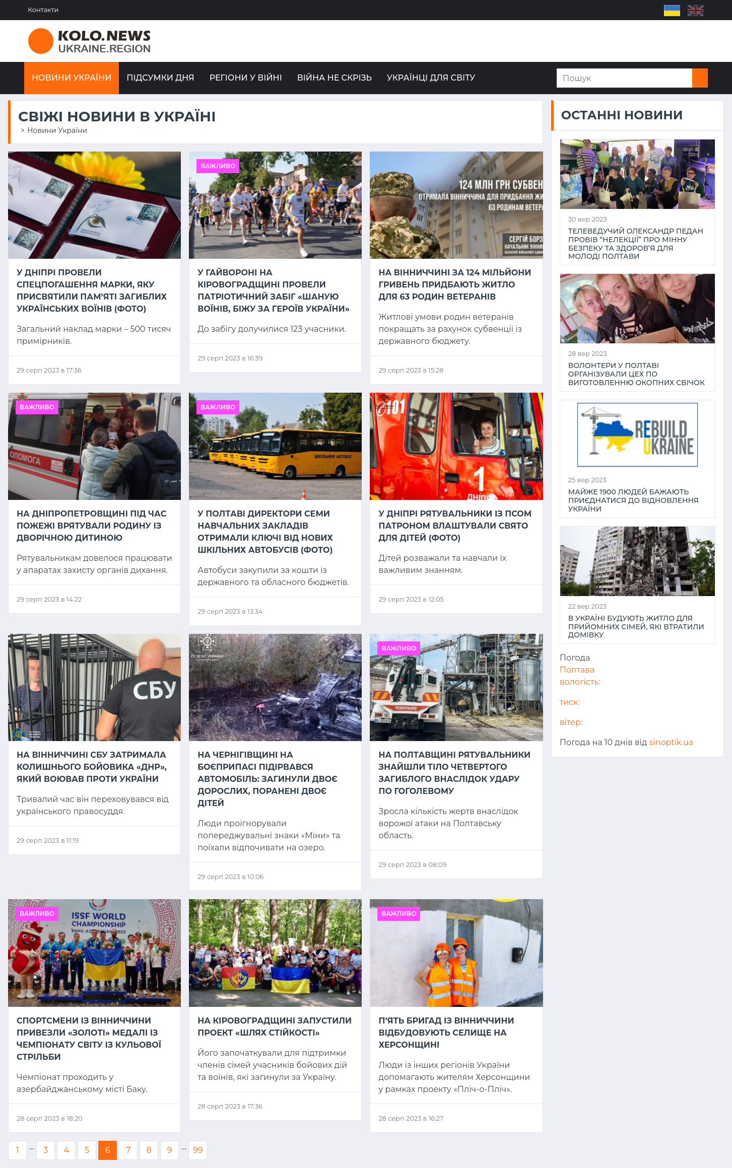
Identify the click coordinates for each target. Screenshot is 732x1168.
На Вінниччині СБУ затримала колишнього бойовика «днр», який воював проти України (92, 767)
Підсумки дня (160, 78)
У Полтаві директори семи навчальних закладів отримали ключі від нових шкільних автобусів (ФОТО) (264, 532)
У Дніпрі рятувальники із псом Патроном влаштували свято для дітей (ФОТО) (454, 526)
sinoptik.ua (671, 742)
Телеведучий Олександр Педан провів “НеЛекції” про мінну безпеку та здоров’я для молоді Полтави (635, 244)
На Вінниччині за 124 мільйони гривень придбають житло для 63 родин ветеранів (454, 285)
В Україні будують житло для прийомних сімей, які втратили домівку (636, 626)
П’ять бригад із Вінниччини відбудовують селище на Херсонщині (446, 1033)
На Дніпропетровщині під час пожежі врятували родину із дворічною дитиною (91, 526)
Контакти (43, 10)
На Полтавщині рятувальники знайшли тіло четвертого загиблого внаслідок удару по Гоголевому (454, 773)
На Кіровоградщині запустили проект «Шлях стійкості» (274, 1027)
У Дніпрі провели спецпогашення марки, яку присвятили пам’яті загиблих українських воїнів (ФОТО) (92, 291)
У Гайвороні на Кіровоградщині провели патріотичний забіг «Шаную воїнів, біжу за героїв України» (273, 291)
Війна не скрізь (334, 78)
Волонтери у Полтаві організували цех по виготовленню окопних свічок (636, 374)
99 (198, 1150)
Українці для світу (431, 78)
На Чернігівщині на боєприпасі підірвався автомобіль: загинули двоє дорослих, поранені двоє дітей (267, 779)
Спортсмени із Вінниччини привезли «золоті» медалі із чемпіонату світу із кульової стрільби (89, 1039)
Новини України (71, 78)
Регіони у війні (246, 78)
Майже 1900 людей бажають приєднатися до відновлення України (633, 500)
